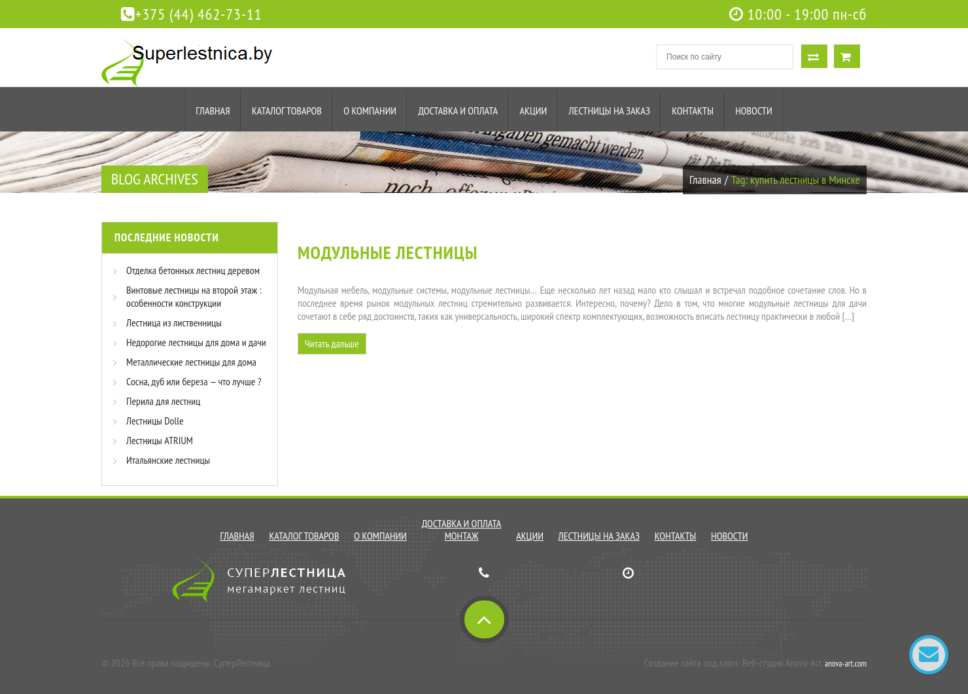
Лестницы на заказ (609, 110)
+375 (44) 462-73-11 (191, 14)
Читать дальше (332, 343)
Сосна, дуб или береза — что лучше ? (193, 381)
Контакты (693, 110)
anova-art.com (846, 663)
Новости (753, 110)
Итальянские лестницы (168, 459)
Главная (213, 110)
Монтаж (462, 535)
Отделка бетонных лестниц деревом (193, 270)
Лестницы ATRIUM (159, 440)
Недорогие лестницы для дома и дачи (196, 342)
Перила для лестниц (163, 401)
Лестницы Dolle (155, 420)
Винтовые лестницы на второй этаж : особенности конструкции (194, 296)
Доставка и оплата (458, 110)
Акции (533, 110)
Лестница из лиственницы (174, 322)
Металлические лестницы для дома (191, 361)
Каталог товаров (287, 110)
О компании (369, 110)
